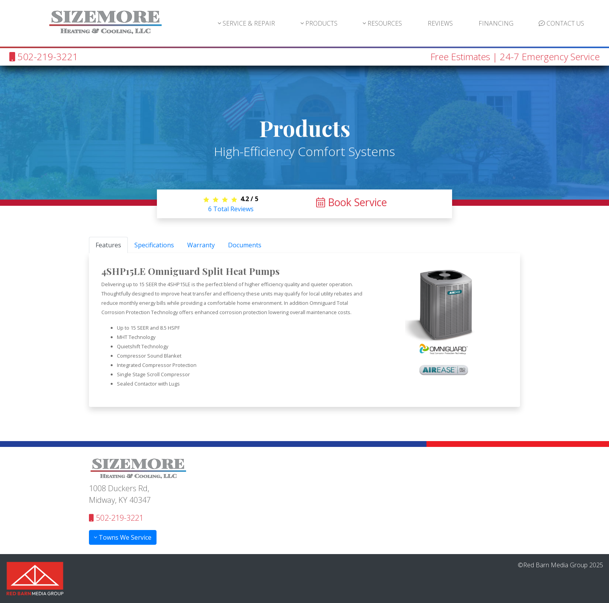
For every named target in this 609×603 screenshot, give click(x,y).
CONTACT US (561, 23)
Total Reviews (231, 209)
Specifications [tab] (154, 245)
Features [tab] (108, 245)
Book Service (351, 202)
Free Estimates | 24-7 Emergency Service (515, 56)
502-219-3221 (43, 56)
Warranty (201, 245)
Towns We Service (122, 537)
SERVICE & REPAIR (246, 23)
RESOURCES (382, 23)
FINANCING (495, 23)
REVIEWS (440, 23)
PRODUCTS (319, 23)
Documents (244, 245)
